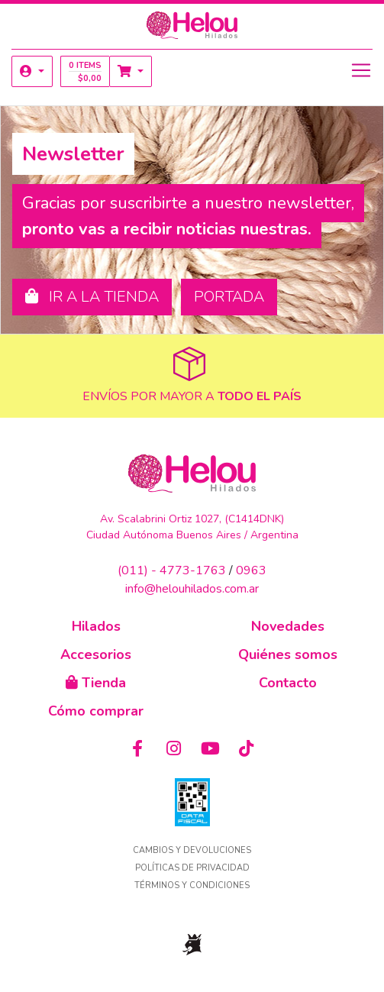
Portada (229, 296)
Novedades (287, 626)
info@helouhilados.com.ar (192, 588)
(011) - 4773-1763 (172, 570)
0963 (251, 570)
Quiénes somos (287, 654)
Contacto (288, 683)
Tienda (96, 683)
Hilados (96, 626)
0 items (85, 72)
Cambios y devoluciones (192, 850)
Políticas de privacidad (192, 868)
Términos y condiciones (192, 885)
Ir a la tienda (92, 296)
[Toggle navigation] (361, 70)
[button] (32, 71)
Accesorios (95, 654)
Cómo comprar (96, 711)
